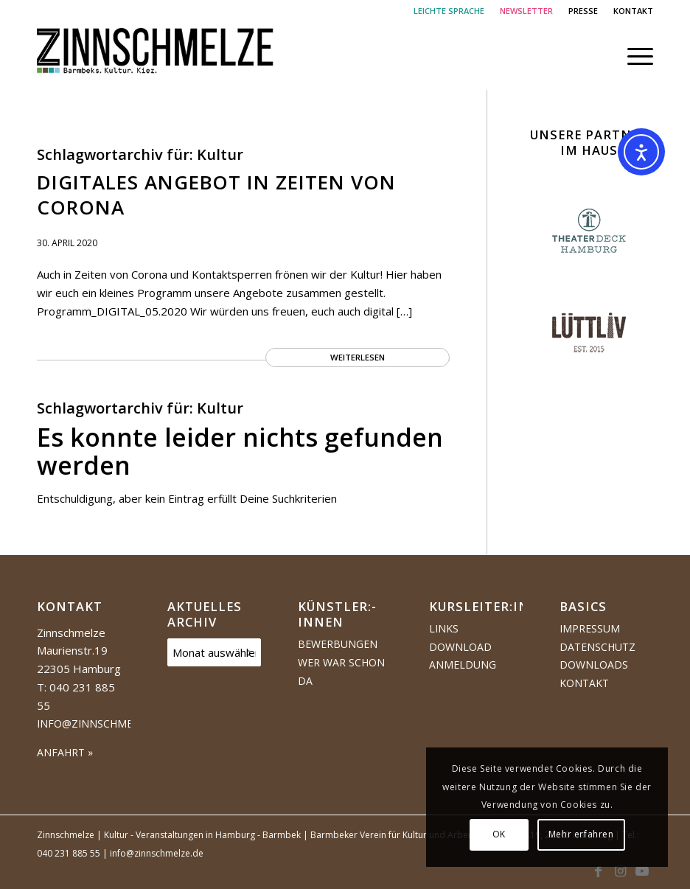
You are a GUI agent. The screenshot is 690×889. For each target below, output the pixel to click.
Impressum (590, 628)
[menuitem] (449, 11)
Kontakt (584, 683)
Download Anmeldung (462, 656)
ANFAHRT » (65, 752)
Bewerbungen (337, 644)
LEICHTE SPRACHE (449, 10)
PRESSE (583, 10)
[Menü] (633, 56)
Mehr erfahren (581, 834)
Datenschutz (597, 647)
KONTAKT (633, 10)
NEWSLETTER (526, 10)
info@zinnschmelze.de (102, 724)
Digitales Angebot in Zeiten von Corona (216, 194)
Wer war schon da (341, 671)
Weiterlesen (357, 357)
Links (444, 628)
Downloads (594, 665)
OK (499, 834)
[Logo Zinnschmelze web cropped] (155, 56)
